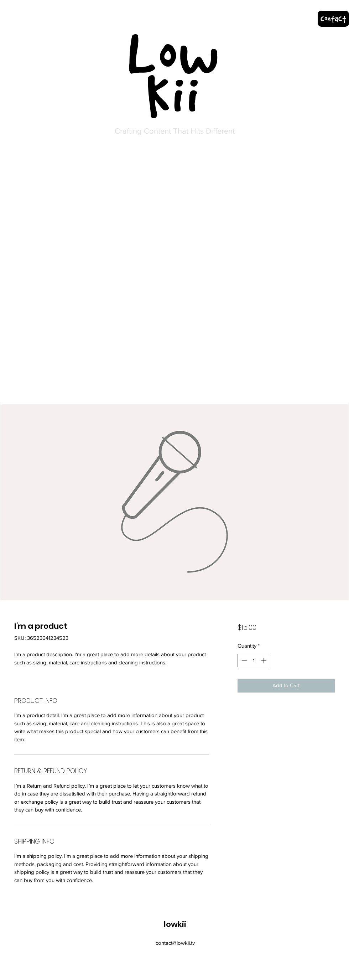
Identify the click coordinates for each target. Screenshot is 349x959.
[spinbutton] (254, 660)
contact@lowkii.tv (175, 943)
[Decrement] (243, 660)
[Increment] (264, 660)
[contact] (333, 19)
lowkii (175, 924)
